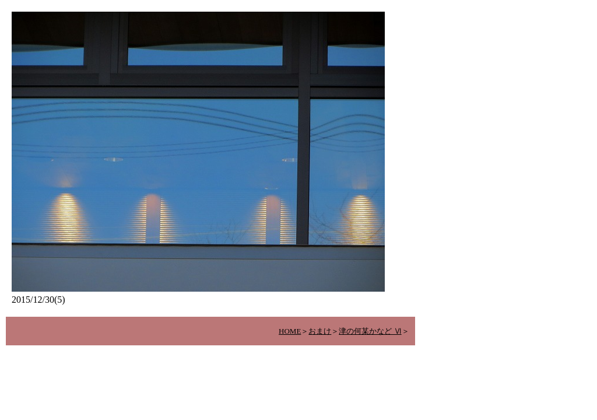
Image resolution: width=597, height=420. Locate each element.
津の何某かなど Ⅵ (370, 331)
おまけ (319, 331)
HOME (290, 331)
